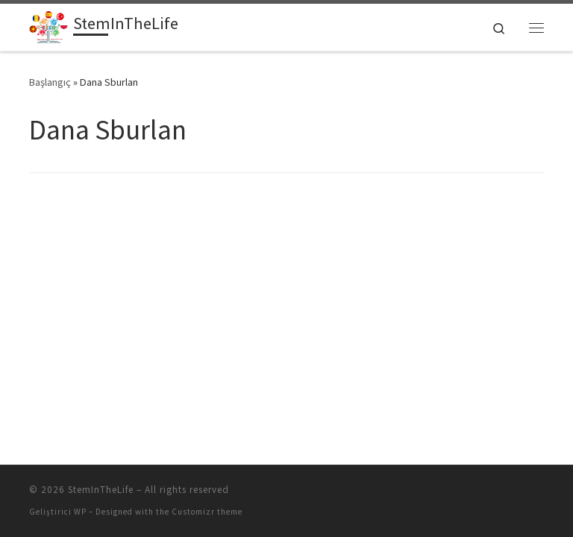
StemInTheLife (101, 489)
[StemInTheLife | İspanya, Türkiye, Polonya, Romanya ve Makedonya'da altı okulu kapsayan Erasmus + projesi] (48, 25)
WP (80, 511)
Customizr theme (207, 511)
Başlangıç (50, 82)
